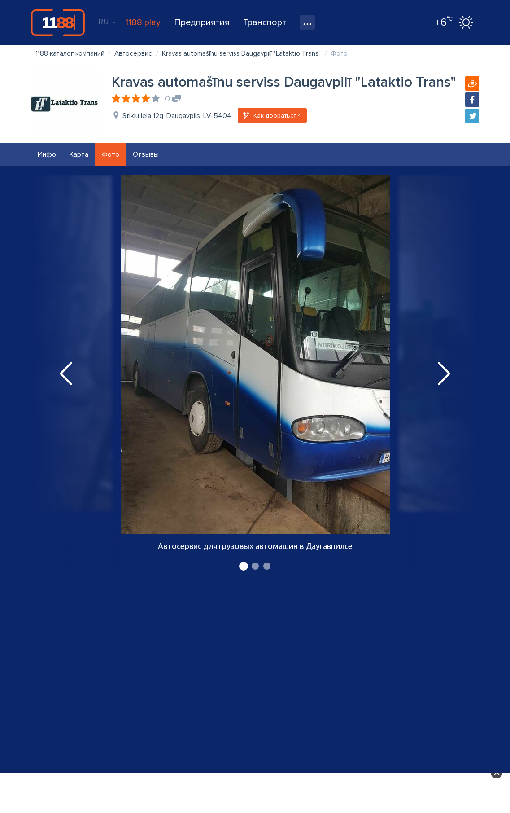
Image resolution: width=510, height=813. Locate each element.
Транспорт (264, 22)
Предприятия (202, 22)
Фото (110, 154)
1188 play (143, 22)
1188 (58, 22)
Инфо (47, 154)
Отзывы (146, 154)
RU (107, 21)
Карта (79, 154)
